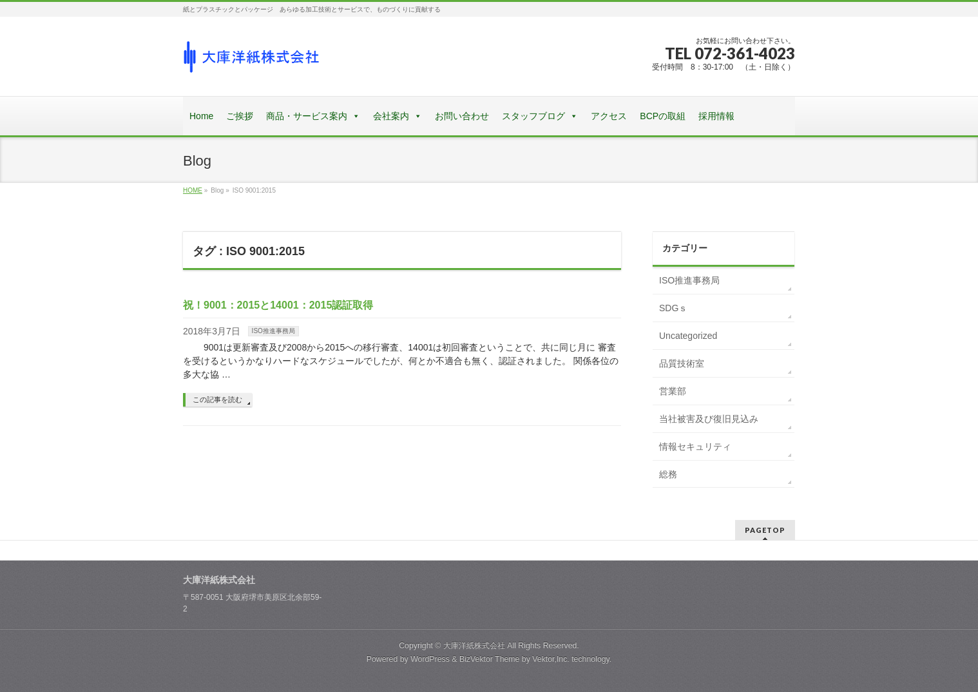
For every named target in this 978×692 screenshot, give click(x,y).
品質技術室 (681, 363)
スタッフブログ (533, 116)
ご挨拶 (239, 116)
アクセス (609, 116)
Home (201, 116)
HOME (192, 190)
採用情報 (716, 116)
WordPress (430, 659)
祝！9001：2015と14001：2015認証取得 (278, 305)
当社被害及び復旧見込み (708, 419)
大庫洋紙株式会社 (474, 645)
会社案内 (391, 116)
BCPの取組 (663, 116)
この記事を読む (217, 399)
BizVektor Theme (489, 659)
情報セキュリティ (695, 446)
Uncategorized (688, 336)
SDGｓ (673, 308)
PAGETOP (765, 530)
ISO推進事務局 (273, 330)
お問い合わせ (462, 116)
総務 (668, 474)
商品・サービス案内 (306, 116)
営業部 (672, 391)
